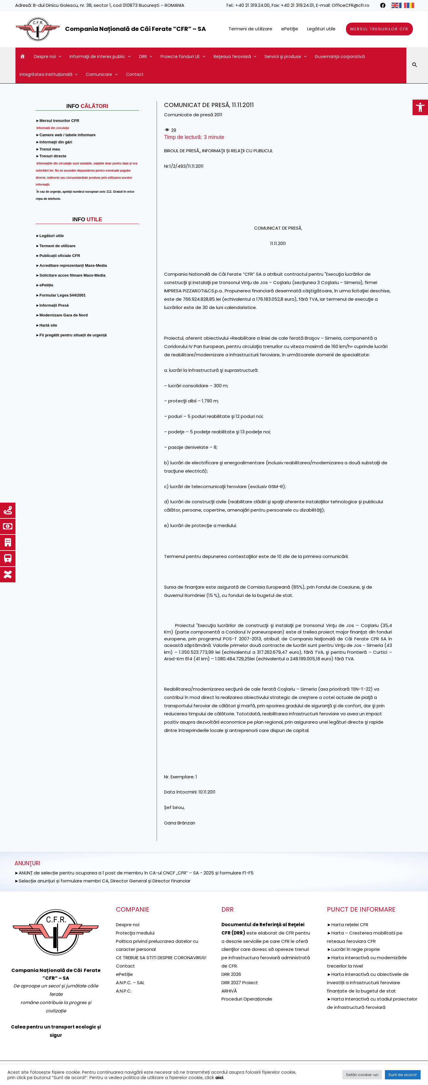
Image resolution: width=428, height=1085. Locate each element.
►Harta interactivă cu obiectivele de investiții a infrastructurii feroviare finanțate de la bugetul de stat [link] (368, 982)
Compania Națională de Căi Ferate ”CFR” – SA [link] (135, 29)
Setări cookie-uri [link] (362, 1075)
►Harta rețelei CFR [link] (347, 924)
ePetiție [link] (124, 982)
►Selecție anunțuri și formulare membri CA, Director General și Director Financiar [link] (103, 881)
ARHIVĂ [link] (229, 991)
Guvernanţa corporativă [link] (340, 56)
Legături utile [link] (321, 29)
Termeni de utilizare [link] (250, 29)
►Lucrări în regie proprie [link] (353, 949)
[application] (58, 56)
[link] (420, 107)
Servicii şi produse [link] (285, 56)
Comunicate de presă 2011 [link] (193, 115)
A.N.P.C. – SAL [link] (130, 991)
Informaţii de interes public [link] (100, 56)
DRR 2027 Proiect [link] (239, 982)
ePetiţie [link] (289, 29)
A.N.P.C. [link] (124, 999)
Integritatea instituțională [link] (49, 74)
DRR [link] (145, 56)
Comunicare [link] (101, 74)
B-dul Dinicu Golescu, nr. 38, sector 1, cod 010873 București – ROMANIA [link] (108, 5)
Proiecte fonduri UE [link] (182, 56)
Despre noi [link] (47, 56)
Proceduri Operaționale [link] (246, 999)
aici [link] (219, 1078)
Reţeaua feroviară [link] (235, 56)
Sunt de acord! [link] (402, 1075)
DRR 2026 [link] (231, 974)
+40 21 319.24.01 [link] (297, 5)
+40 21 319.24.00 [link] (252, 5)
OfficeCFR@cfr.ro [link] (350, 5)
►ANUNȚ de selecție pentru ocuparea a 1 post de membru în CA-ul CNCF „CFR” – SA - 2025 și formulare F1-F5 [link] (134, 873)
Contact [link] (135, 74)
